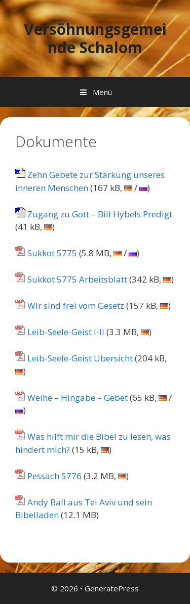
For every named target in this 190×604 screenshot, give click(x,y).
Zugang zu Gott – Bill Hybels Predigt (93, 214)
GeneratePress (112, 588)
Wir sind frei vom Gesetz (69, 305)
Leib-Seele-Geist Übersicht (74, 358)
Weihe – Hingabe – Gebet (71, 397)
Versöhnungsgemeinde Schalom (95, 38)
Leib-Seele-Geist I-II (59, 332)
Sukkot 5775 (46, 253)
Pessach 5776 (48, 476)
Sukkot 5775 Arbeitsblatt (71, 279)
